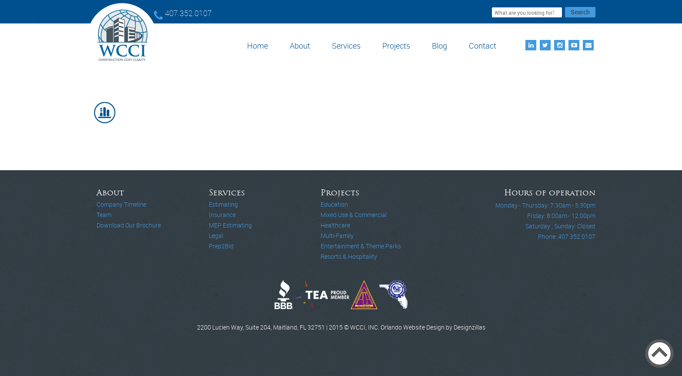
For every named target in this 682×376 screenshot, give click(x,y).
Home (257, 45)
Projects (396, 45)
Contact (482, 45)
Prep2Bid (221, 246)
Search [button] (580, 12)
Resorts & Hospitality (349, 256)
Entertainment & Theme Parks (361, 246)
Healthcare (335, 225)
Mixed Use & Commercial (354, 215)
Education (334, 204)
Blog (439, 45)
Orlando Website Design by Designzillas (433, 327)
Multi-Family (337, 235)
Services (346, 45)
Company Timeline (121, 204)
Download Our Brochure (129, 225)
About (300, 45)
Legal (216, 235)
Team (104, 215)
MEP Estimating (230, 225)
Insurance (222, 215)
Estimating (223, 204)
